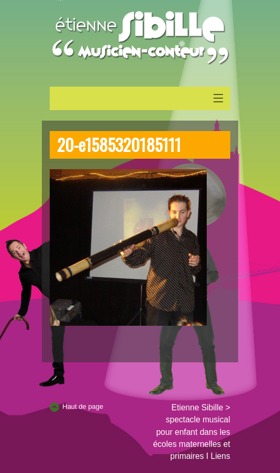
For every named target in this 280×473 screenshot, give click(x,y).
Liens (220, 456)
